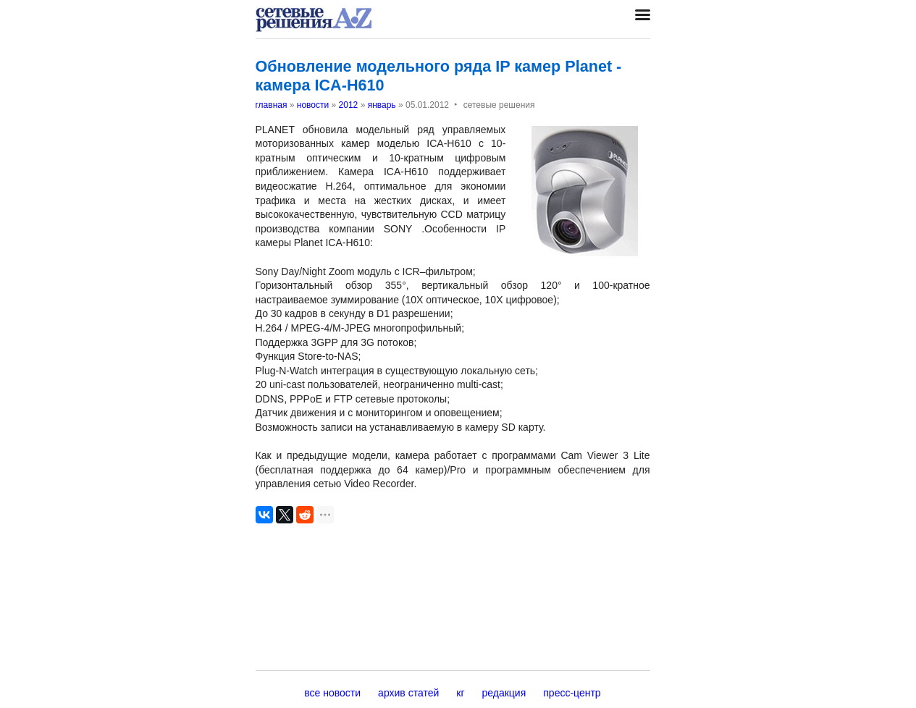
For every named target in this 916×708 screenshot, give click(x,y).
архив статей (408, 693)
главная (271, 105)
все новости (332, 693)
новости (313, 105)
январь (382, 105)
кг (460, 693)
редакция (504, 693)
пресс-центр (571, 693)
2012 (348, 105)
